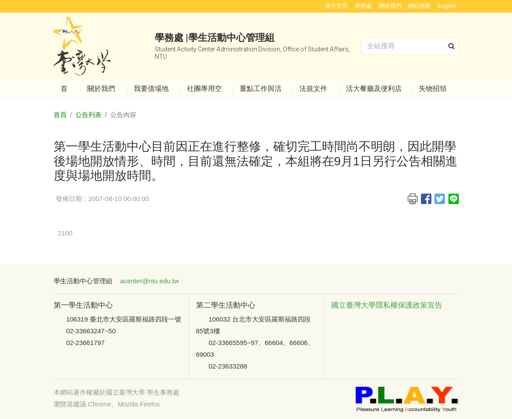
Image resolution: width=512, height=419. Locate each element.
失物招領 (433, 88)
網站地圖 (419, 6)
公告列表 (88, 114)
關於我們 (101, 88)
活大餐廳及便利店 (374, 88)
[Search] (410, 46)
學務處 (363, 6)
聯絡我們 (390, 6)
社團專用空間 (204, 91)
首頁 (64, 91)
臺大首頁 (336, 6)
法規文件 (313, 88)
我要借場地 (151, 88)
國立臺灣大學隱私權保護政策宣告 (386, 305)
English (446, 6)
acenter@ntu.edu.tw (149, 281)
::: (318, 6)
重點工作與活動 (260, 91)
